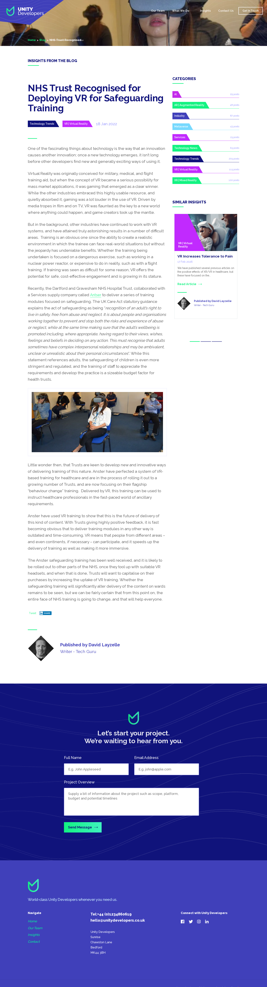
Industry (179, 116)
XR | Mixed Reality (185, 181)
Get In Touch (250, 11)
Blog (43, 39)
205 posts (234, 160)
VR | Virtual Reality (76, 123)
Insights (204, 11)
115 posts (234, 171)
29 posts (234, 94)
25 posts (235, 138)
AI (175, 94)
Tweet (32, 613)
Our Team (157, 11)
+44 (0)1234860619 (114, 915)
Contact (34, 942)
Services (179, 138)
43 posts (234, 127)
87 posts (234, 116)
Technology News (185, 149)
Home (140, 12)
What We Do (180, 11)
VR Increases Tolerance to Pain (205, 258)
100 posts (234, 181)
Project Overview (79, 782)
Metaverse (181, 127)
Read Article (186, 286)
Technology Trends (42, 123)
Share (44, 613)
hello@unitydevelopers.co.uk (117, 921)
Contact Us (225, 11)
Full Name (73, 757)
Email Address (146, 757)
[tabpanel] (205, 268)
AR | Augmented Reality (189, 105)
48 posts (234, 105)
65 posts (235, 149)
